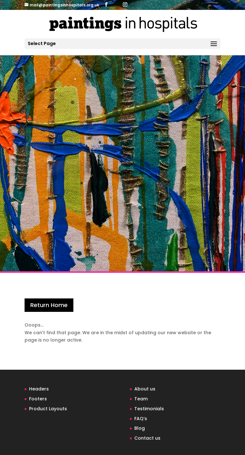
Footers (38, 399)
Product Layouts (48, 408)
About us (144, 389)
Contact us (147, 438)
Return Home (49, 305)
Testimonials (149, 408)
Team (141, 399)
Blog (139, 428)
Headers (39, 389)
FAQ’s (140, 418)
